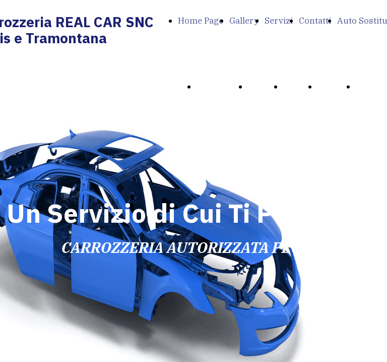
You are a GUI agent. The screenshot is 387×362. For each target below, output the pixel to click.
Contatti (315, 20)
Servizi (279, 20)
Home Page (200, 20)
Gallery (244, 20)
